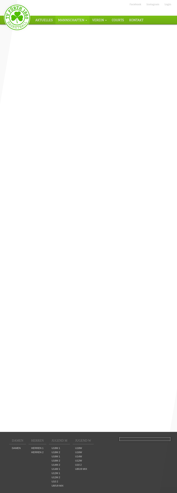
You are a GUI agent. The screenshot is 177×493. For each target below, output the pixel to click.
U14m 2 (56, 464)
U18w (78, 448)
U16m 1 (56, 456)
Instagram (153, 4)
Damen (17, 440)
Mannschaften (72, 20)
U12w (78, 460)
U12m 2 (56, 477)
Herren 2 (37, 452)
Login (167, 4)
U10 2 (55, 481)
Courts (118, 20)
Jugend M (59, 440)
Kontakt (136, 20)
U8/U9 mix (57, 485)
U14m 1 (56, 469)
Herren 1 (37, 448)
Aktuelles (44, 20)
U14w (78, 456)
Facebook (135, 4)
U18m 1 (56, 448)
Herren (37, 440)
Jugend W (83, 440)
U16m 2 (56, 460)
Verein (99, 20)
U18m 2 (56, 452)
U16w (78, 452)
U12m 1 (56, 473)
